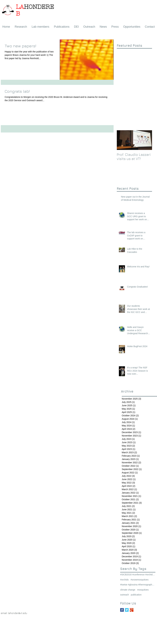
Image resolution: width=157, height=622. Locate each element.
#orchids (124, 579)
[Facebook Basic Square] (122, 610)
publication (136, 594)
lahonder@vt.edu (17, 613)
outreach (124, 594)
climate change (127, 589)
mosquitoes (143, 589)
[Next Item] (146, 140)
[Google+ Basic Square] (131, 610)
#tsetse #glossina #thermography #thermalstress (137, 584)
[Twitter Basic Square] (127, 610)
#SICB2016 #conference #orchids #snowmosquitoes (137, 574)
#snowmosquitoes (140, 579)
